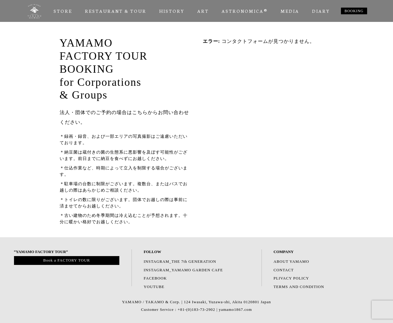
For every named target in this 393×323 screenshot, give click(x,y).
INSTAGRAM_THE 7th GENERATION (180, 261)
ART (203, 11)
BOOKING (354, 11)
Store (63, 11)
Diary (321, 11)
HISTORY (171, 11)
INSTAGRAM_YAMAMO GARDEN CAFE (183, 270)
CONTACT (284, 270)
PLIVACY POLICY (291, 278)
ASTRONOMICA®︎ (245, 11)
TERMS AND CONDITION (299, 287)
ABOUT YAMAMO (291, 261)
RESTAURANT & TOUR (115, 11)
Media (290, 11)
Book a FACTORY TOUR (66, 260)
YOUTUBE (154, 287)
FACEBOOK (155, 278)
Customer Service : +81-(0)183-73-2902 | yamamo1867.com (196, 309)
